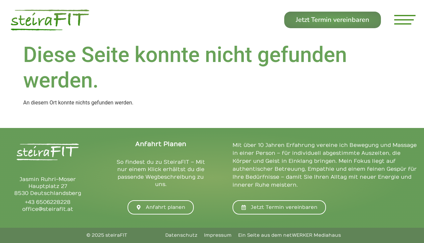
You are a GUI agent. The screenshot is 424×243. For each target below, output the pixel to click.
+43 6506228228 (48, 202)
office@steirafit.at (47, 209)
